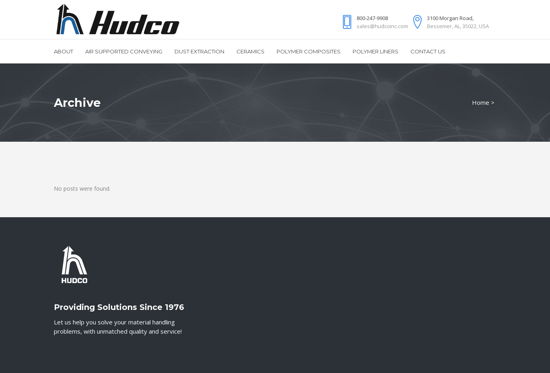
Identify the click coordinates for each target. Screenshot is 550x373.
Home (480, 102)
